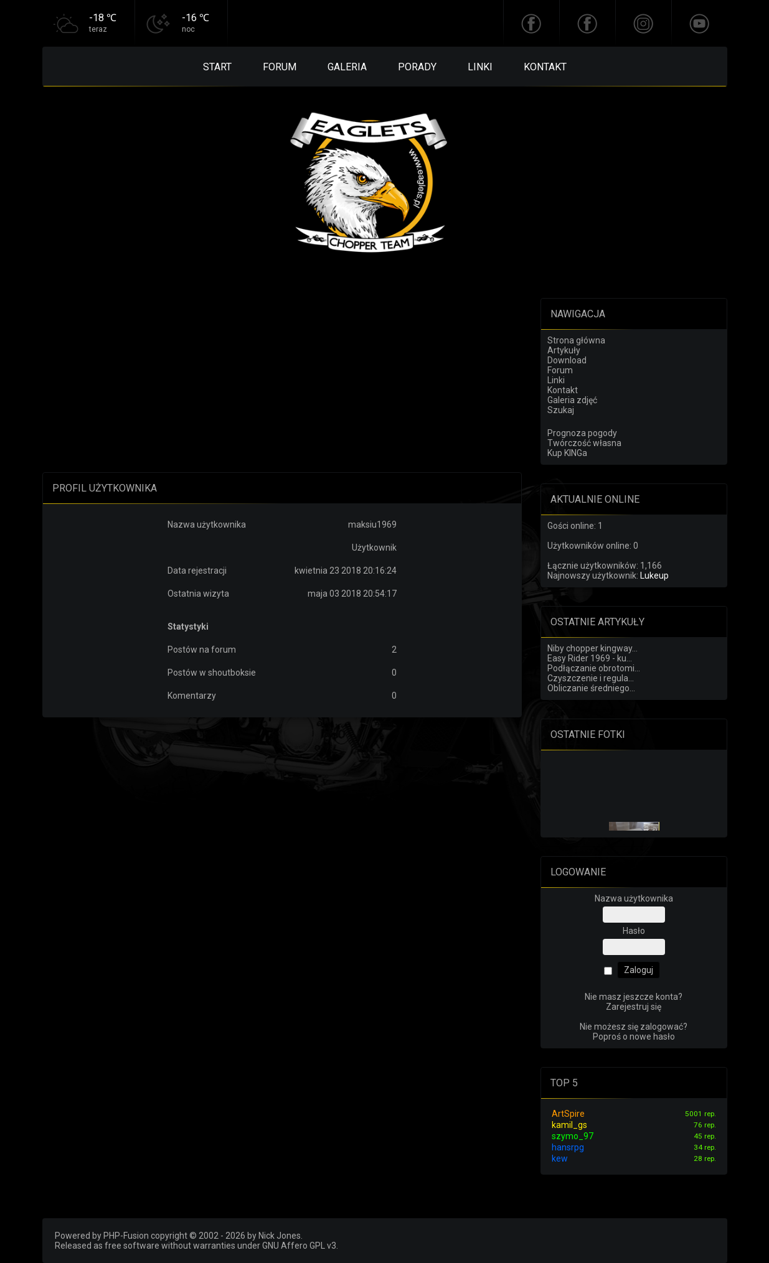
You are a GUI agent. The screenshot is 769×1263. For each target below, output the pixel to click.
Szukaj (560, 410)
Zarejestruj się (633, 1007)
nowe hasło (652, 1037)
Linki (480, 67)
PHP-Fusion (126, 1236)
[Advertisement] (282, 385)
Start (217, 67)
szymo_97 (572, 1136)
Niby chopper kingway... (592, 648)
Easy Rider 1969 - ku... (589, 658)
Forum (279, 67)
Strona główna (576, 340)
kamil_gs (569, 1125)
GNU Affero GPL (293, 1246)
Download (567, 360)
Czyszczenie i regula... (590, 678)
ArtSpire (568, 1114)
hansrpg (568, 1147)
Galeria (347, 67)
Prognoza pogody (582, 433)
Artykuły (563, 350)
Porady (417, 67)
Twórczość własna (584, 443)
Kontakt (545, 67)
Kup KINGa (567, 453)
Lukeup (654, 575)
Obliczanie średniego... (591, 688)
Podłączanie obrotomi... (593, 668)
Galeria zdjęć (572, 400)
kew (560, 1158)
